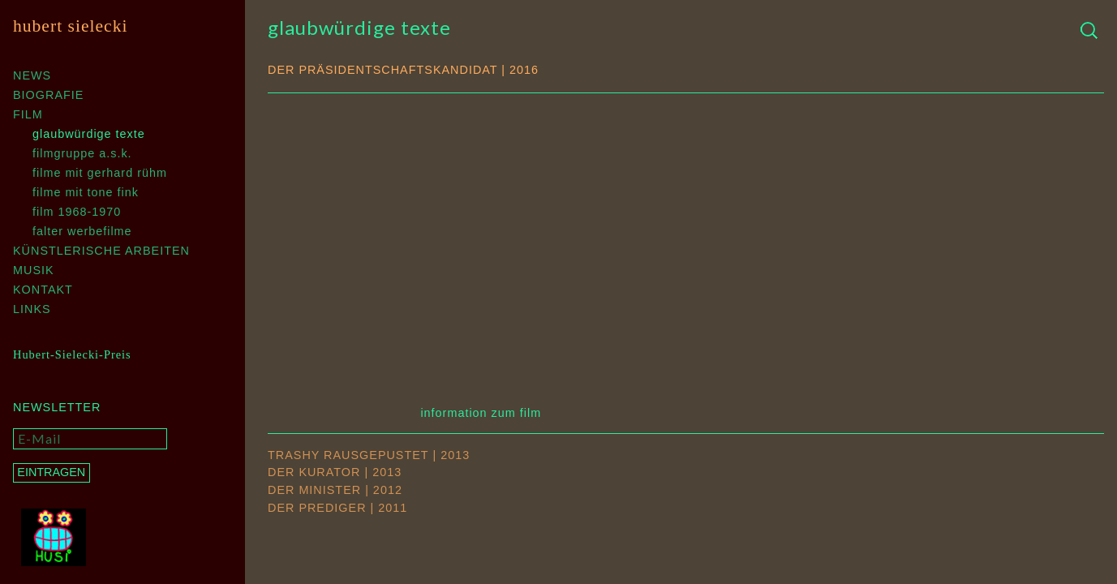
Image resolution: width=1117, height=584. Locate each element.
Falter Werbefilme (82, 231)
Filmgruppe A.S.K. (82, 153)
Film (28, 114)
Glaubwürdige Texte (88, 133)
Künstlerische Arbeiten (101, 250)
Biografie (48, 94)
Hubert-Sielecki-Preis (72, 354)
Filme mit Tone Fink (85, 192)
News (32, 75)
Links (32, 309)
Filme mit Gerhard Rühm (99, 172)
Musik (33, 270)
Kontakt (43, 289)
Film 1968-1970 (76, 211)
